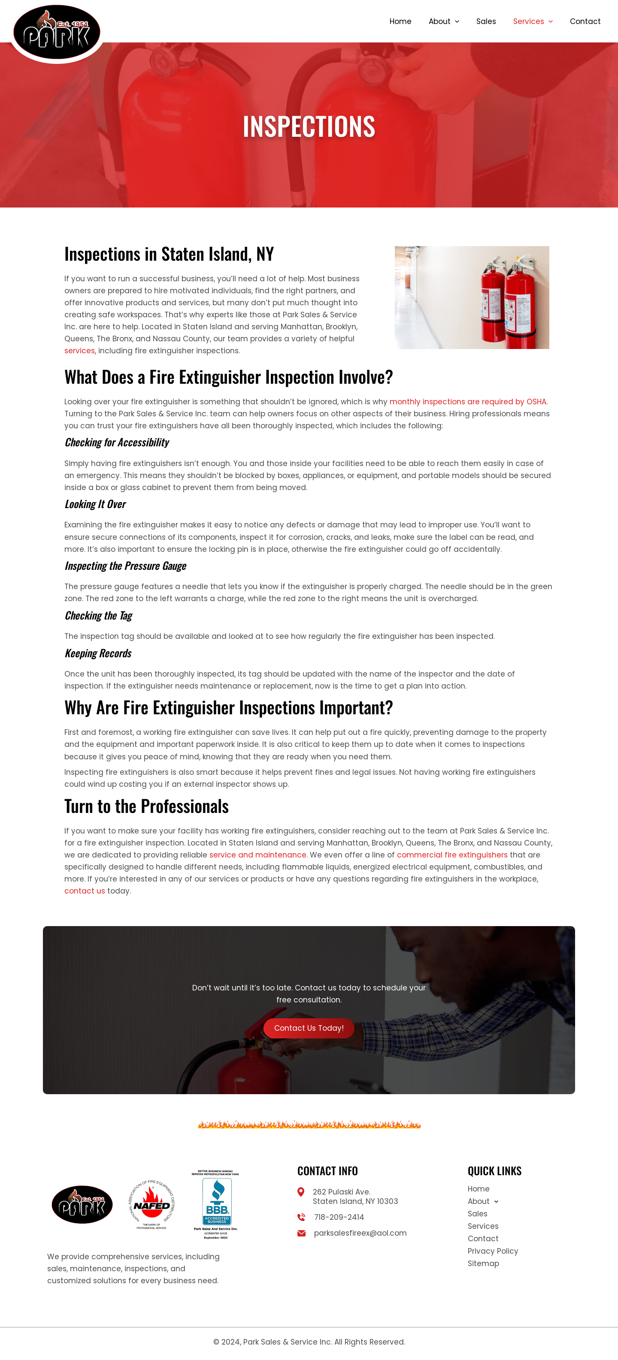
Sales (486, 21)
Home (401, 21)
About (444, 21)
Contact (585, 21)
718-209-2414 (339, 1217)
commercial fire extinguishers (452, 855)
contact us (84, 891)
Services (533, 21)
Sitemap (483, 1263)
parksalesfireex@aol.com (360, 1233)
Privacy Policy (493, 1251)
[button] (455, 21)
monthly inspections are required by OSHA (468, 402)
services (79, 351)
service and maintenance (257, 855)
